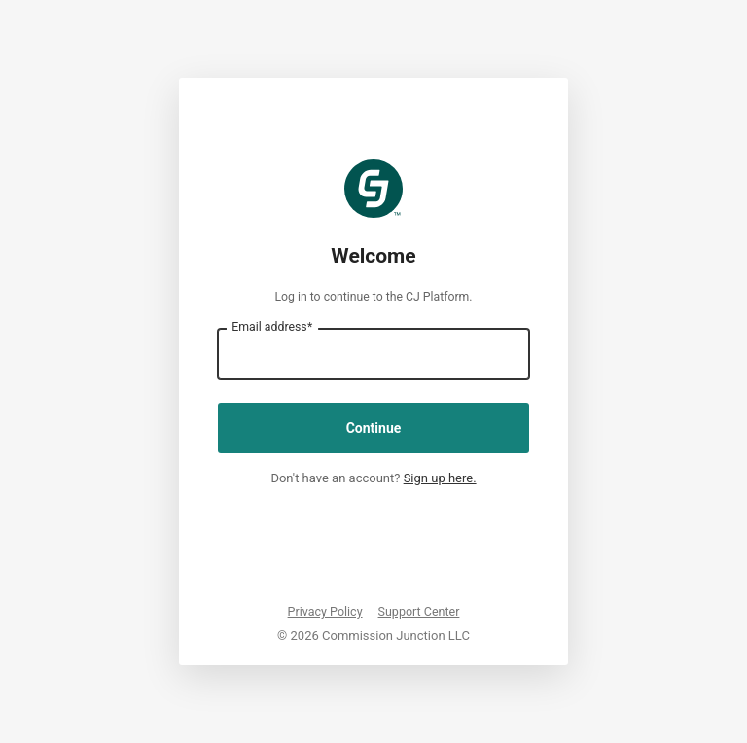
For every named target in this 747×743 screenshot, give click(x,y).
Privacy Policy (325, 611)
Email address (271, 327)
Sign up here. (440, 478)
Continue (374, 428)
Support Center (419, 611)
